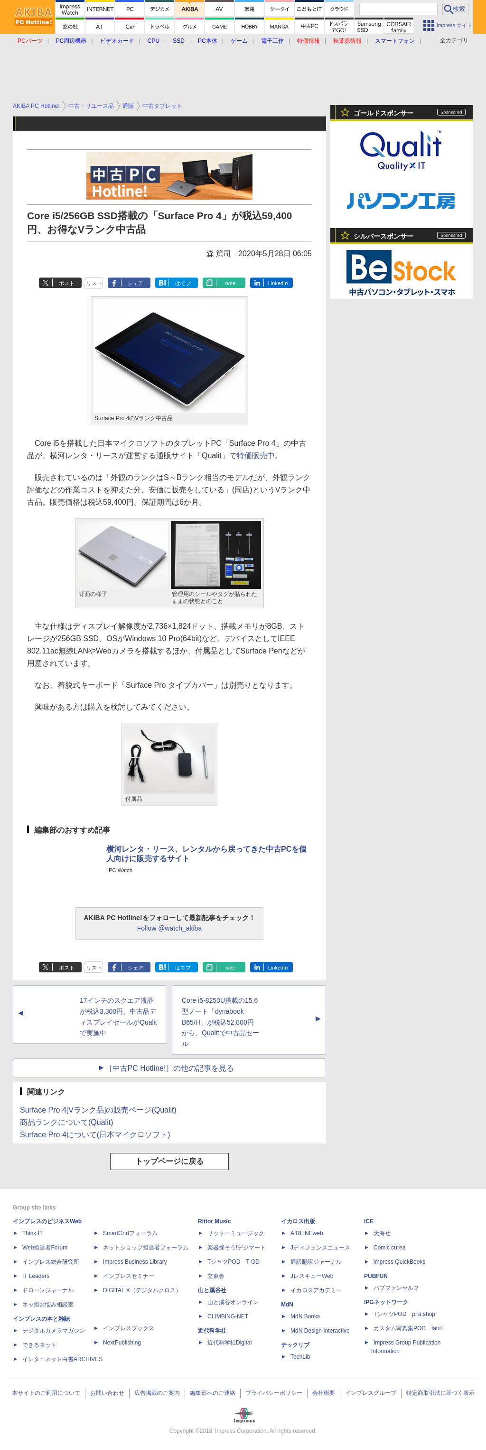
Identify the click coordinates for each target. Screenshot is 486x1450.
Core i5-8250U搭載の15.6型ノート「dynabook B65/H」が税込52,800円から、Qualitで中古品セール (220, 1022)
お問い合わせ (107, 1393)
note (230, 283)
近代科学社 (212, 1330)
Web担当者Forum (44, 1247)
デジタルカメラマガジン (53, 1330)
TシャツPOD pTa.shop (404, 1314)
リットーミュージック (235, 1233)
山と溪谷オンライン (233, 1302)
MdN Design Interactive (320, 1330)
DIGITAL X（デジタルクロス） (142, 1290)
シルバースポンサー (383, 236)
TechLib (300, 1357)
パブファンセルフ (396, 1288)
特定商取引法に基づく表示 (440, 1393)
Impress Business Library (135, 1261)
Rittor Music (214, 1221)
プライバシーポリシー (273, 1393)
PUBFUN (376, 1276)
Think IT (32, 1233)
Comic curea (389, 1247)
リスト (94, 283)
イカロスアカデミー (316, 1290)
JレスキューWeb (311, 1276)
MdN (287, 1304)
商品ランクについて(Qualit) (66, 1122)
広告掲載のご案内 (157, 1393)
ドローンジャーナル (48, 1290)
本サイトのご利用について (46, 1393)
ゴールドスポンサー (383, 113)
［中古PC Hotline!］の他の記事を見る (169, 1068)
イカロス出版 (298, 1221)
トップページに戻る (169, 1161)
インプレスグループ (370, 1393)
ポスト (67, 283)
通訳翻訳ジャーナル (316, 1261)
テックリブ (295, 1345)
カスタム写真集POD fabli (408, 1328)
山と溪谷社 (212, 1290)
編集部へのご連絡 (212, 1393)
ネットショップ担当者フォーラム (145, 1247)
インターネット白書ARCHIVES (62, 1359)
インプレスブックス (128, 1328)
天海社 (382, 1233)
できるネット (39, 1345)
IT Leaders (35, 1276)
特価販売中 (256, 455)
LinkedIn (278, 283)
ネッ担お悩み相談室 (48, 1304)
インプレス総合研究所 (50, 1261)
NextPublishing (122, 1342)
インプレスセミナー (128, 1276)
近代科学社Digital (229, 1342)
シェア (135, 283)
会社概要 (323, 1393)
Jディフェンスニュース (320, 1247)
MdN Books (305, 1316)
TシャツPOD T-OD (233, 1261)
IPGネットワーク (386, 1302)
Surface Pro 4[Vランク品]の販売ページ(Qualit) (98, 1110)
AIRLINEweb (306, 1233)
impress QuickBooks (399, 1261)
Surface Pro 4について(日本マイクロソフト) (95, 1135)
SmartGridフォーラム (130, 1233)
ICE (369, 1221)
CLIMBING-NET (227, 1316)
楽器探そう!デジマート (236, 1247)
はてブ (183, 283)
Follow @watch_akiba (169, 928)
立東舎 (215, 1276)
